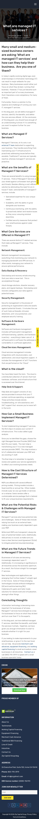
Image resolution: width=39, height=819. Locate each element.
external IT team (8, 145)
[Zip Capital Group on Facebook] (9, 805)
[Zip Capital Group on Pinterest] (25, 805)
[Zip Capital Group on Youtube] (21, 805)
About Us (5, 722)
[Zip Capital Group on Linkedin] (17, 805)
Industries (6, 748)
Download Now (19, 690)
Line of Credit (7, 745)
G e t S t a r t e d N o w (37, 174)
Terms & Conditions (19, 817)
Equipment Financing (10, 733)
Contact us (28, 652)
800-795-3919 (13, 772)
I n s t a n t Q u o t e (37, 337)
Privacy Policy (31, 814)
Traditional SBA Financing (12, 741)
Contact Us (6, 752)
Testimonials (6, 726)
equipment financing (18, 647)
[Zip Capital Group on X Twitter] (13, 805)
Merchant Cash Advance (11, 737)
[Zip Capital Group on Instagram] (29, 805)
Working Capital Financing (12, 730)
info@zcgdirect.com (15, 776)
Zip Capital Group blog (10, 756)
